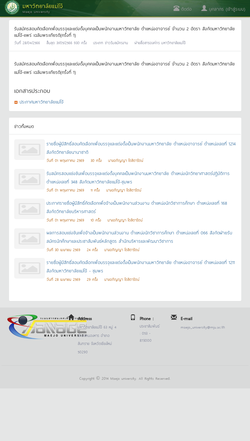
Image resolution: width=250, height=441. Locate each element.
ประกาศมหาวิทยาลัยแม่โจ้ (42, 101)
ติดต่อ (183, 8)
